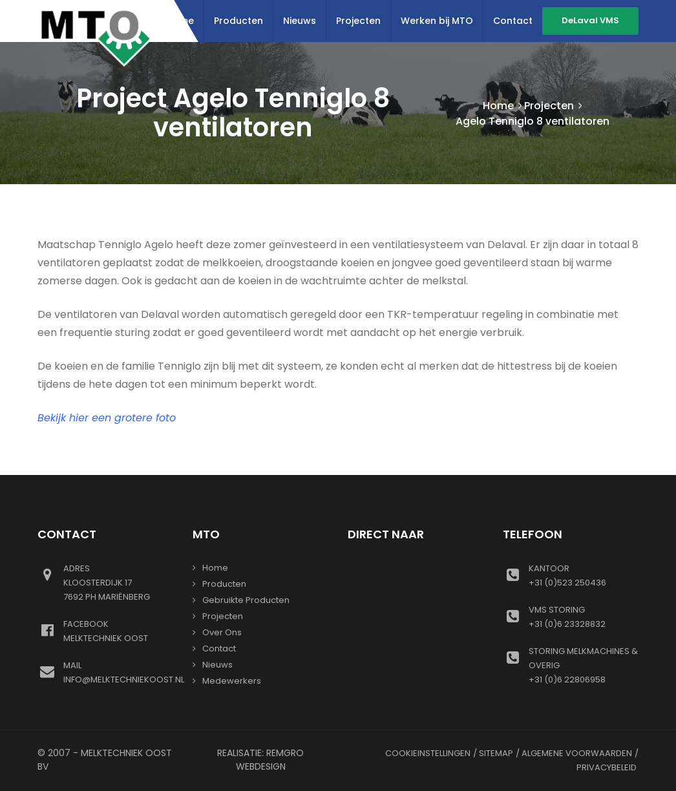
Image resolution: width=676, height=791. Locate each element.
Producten (238, 20)
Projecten (358, 20)
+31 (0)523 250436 (584, 575)
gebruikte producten (246, 600)
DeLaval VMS (590, 20)
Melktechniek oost (118, 630)
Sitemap (496, 753)
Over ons (222, 632)
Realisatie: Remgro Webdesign (260, 759)
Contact (513, 20)
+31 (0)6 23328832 (584, 616)
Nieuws (299, 20)
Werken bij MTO (437, 20)
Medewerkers (231, 681)
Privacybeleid (606, 767)
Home (498, 105)
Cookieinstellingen (427, 753)
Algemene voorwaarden (577, 753)
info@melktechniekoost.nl (123, 672)
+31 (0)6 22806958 (584, 665)
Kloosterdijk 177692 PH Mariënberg (118, 582)
